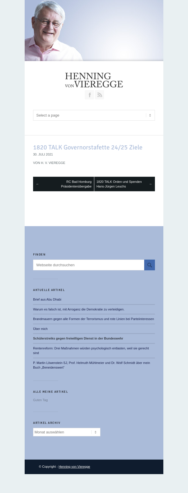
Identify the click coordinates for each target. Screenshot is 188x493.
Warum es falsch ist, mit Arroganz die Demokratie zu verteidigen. (78, 309)
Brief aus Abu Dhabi (47, 299)
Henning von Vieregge (74, 466)
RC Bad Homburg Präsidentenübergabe (76, 184)
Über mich (40, 329)
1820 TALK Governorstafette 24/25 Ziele (87, 147)
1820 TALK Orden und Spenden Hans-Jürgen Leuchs (119, 184)
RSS (99, 94)
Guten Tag (40, 400)
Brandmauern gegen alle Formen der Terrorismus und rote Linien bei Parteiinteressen (93, 319)
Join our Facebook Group (89, 94)
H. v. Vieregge (53, 163)
